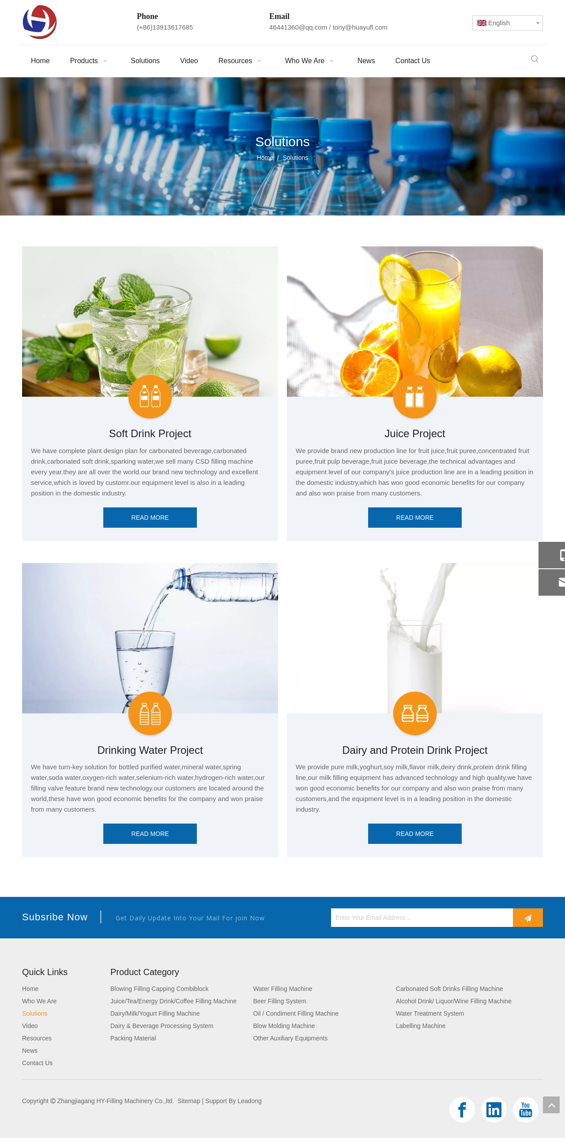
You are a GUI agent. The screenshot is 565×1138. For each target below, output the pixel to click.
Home (30, 988)
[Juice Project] (415, 334)
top (551, 1104)
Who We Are (39, 1001)
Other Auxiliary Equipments (290, 1038)
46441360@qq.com (298, 27)
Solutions (35, 1013)
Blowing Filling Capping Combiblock (159, 988)
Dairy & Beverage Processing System (161, 1025)
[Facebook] (462, 1110)
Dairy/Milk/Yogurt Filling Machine (155, 1013)
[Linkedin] (494, 1110)
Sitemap (188, 1100)
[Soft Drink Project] (150, 334)
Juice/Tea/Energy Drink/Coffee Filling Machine (173, 1001)
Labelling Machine (421, 1025)
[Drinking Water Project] (150, 650)
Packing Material (133, 1038)
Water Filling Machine (282, 988)
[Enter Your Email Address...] (419, 917)
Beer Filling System (279, 1001)
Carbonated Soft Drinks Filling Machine (449, 988)
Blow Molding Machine (284, 1025)
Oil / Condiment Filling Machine (296, 1013)
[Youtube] (526, 1110)
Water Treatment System (430, 1013)
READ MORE (150, 517)
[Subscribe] (528, 917)
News (30, 1050)
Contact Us (37, 1062)
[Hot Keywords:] (535, 59)
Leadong (249, 1100)
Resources (37, 1038)
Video (30, 1025)
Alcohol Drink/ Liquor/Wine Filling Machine (454, 1001)
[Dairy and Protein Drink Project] (415, 650)
